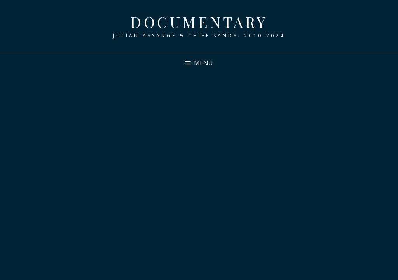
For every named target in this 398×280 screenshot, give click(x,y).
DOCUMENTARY (199, 22)
